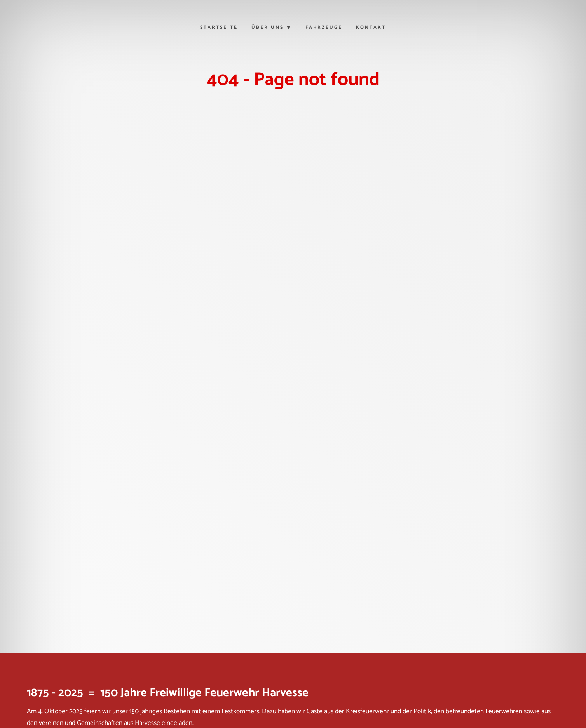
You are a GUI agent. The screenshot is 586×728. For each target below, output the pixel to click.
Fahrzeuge (323, 28)
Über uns (267, 28)
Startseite (219, 28)
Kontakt (371, 28)
